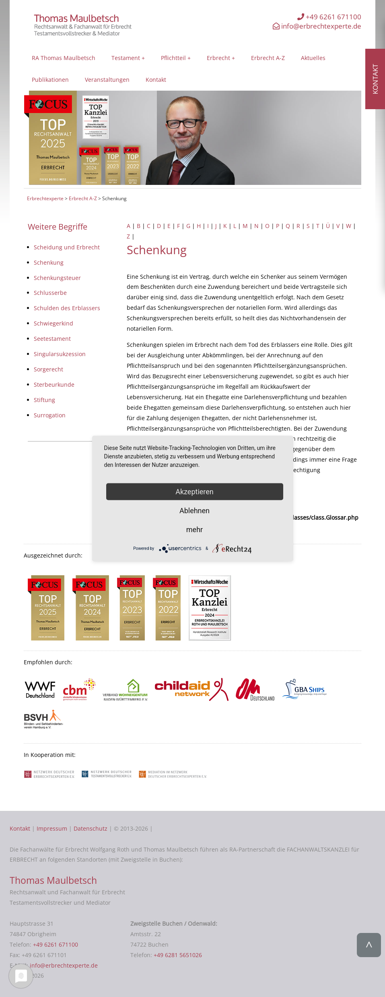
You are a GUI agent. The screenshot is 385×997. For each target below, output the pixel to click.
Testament (125, 58)
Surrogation (50, 415)
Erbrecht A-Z (268, 58)
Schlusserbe (50, 292)
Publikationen (50, 79)
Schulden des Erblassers (67, 308)
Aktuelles (313, 58)
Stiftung (44, 400)
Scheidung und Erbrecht (67, 247)
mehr (194, 529)
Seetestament (52, 338)
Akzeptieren (194, 491)
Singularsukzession (60, 354)
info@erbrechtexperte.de (317, 26)
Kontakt (156, 79)
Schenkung (49, 262)
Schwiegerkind (53, 323)
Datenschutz (90, 828)
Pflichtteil (173, 58)
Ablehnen (194, 510)
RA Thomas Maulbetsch (63, 58)
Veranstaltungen (107, 79)
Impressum (52, 828)
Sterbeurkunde (54, 384)
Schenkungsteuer (57, 278)
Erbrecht (218, 58)
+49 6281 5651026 (178, 955)
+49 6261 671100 (329, 16)
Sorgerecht (48, 369)
